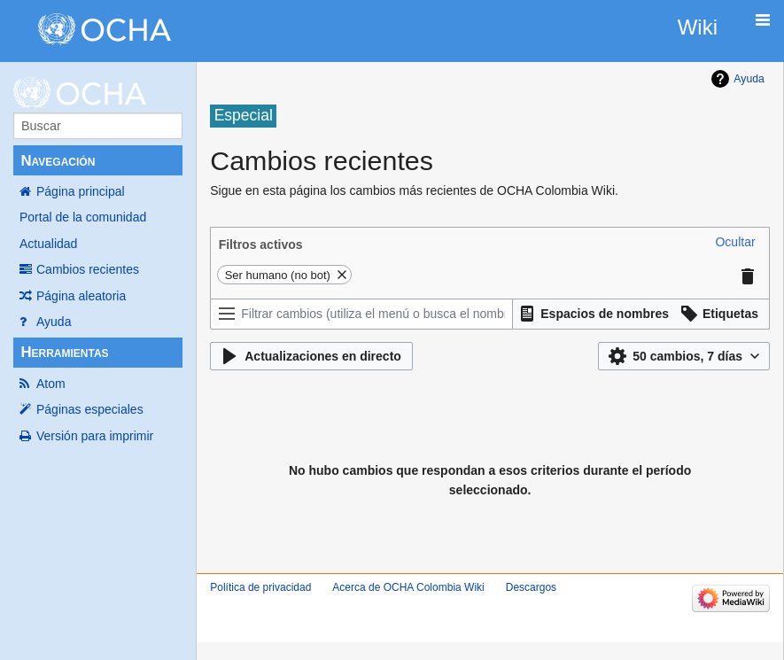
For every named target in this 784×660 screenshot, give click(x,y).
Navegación (57, 160)
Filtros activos (261, 244)
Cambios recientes (87, 269)
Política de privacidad (260, 587)
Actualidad (48, 244)
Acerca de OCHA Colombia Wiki (408, 587)
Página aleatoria (81, 296)
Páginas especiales (90, 409)
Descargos (531, 587)
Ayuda (53, 321)
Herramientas (64, 352)
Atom (51, 384)
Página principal (80, 191)
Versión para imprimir (94, 436)
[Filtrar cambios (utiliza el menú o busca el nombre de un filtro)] (361, 314)
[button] (735, 242)
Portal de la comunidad (82, 217)
